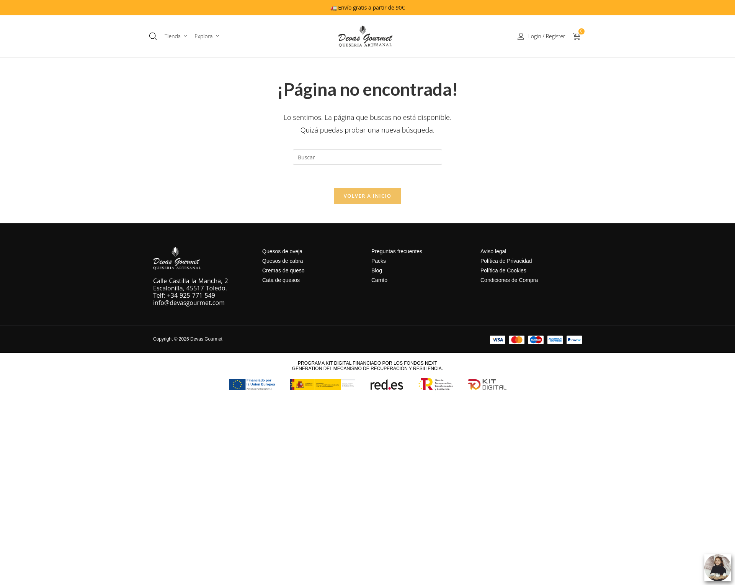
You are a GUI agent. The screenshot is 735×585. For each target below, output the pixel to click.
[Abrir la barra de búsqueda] (153, 36)
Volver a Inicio (367, 195)
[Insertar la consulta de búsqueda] (367, 157)
